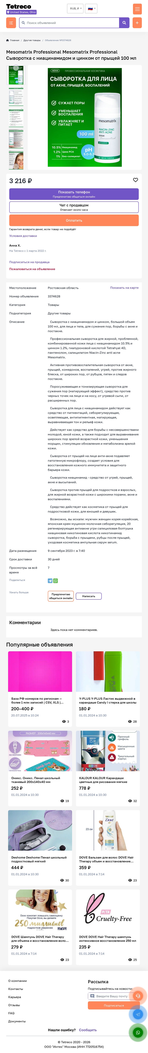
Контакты (15, 989)
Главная (12, 40)
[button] (16, 68)
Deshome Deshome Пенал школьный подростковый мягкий (39, 859)
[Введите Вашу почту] (118, 996)
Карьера (14, 997)
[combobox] (75, 8)
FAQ (11, 1013)
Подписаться (114, 1005)
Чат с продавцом (74, 207)
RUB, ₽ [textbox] (74, 8)
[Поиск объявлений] (73, 23)
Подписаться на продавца (29, 262)
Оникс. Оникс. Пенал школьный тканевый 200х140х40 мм (35, 780)
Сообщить (88, 1030)
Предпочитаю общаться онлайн (61, 596)
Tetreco (18, 6)
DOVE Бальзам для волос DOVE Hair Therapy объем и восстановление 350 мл (106, 859)
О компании (17, 981)
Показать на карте (124, 288)
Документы (17, 1021)
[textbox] (91, 8)
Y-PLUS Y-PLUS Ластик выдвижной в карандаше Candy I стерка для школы (107, 700)
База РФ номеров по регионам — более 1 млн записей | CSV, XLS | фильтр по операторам (36, 700)
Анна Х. (15, 245)
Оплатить (74, 220)
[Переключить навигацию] (137, 9)
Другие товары (32, 40)
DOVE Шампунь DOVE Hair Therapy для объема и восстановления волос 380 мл (39, 939)
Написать (88, 596)
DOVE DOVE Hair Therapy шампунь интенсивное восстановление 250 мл (107, 939)
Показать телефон (74, 194)
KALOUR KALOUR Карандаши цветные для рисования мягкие (103, 780)
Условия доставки (23, 236)
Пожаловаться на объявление (32, 269)
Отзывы (14, 1005)
